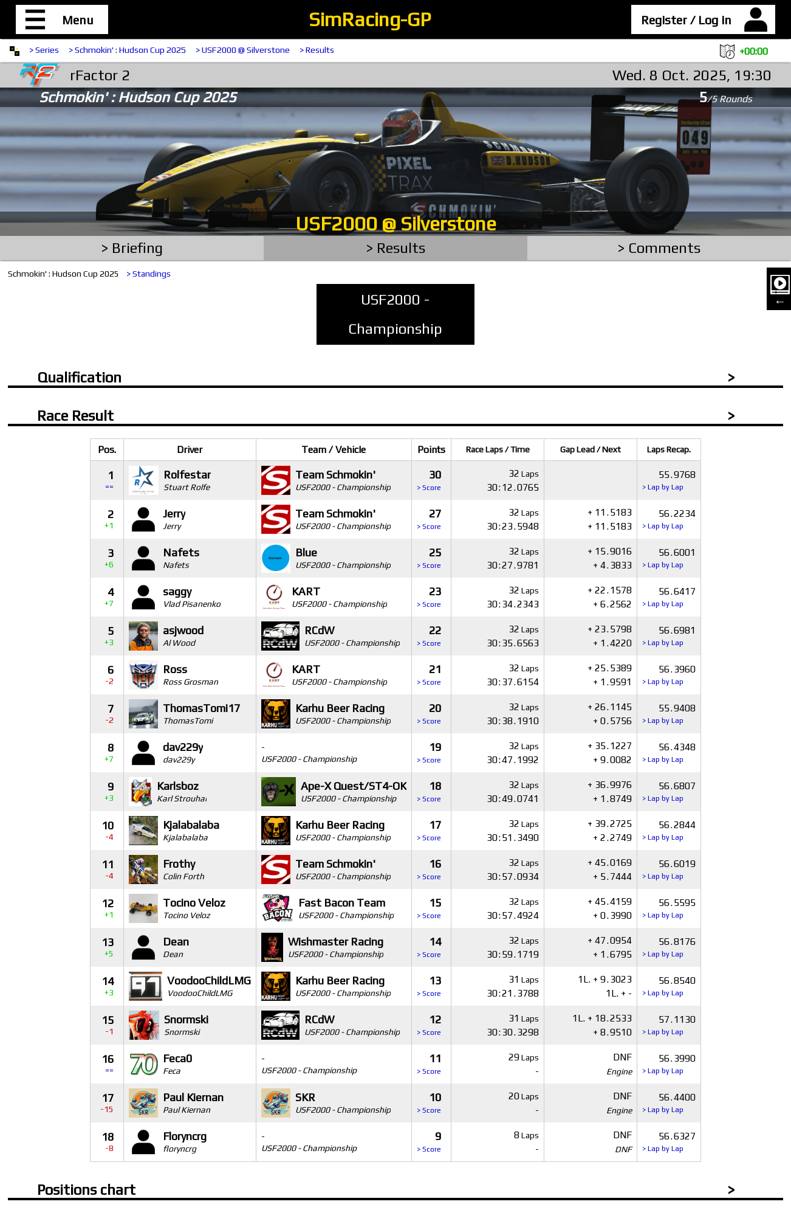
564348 (669, 752)
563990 (669, 1064)
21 (429, 674)
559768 (669, 480)
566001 (669, 558)
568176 (669, 947)
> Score (429, 487)
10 (429, 1103)
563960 (669, 674)
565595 (669, 908)
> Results (317, 50)
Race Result (75, 415)
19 (429, 752)
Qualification (79, 377)
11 (429, 1064)
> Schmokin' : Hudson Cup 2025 (127, 50)
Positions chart (86, 1189)
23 (429, 597)
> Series (44, 50)
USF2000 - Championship (395, 314)
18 (429, 791)
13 (429, 986)
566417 (669, 597)
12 (429, 1025)
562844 (669, 830)
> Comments (659, 248)
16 (429, 869)
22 (429, 636)
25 (429, 558)
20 (429, 713)
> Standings (148, 273)
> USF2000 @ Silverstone (243, 50)
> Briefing (132, 248)
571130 (669, 1025)
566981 (669, 635)
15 (429, 908)
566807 (669, 791)
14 (429, 947)
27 (429, 519)
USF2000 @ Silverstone (395, 223)
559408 (669, 713)
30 (429, 480)
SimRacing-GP (370, 19)
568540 (669, 986)
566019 (669, 869)
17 (429, 830)
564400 (669, 1102)
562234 (669, 519)
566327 (669, 1141)
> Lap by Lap (662, 487)
